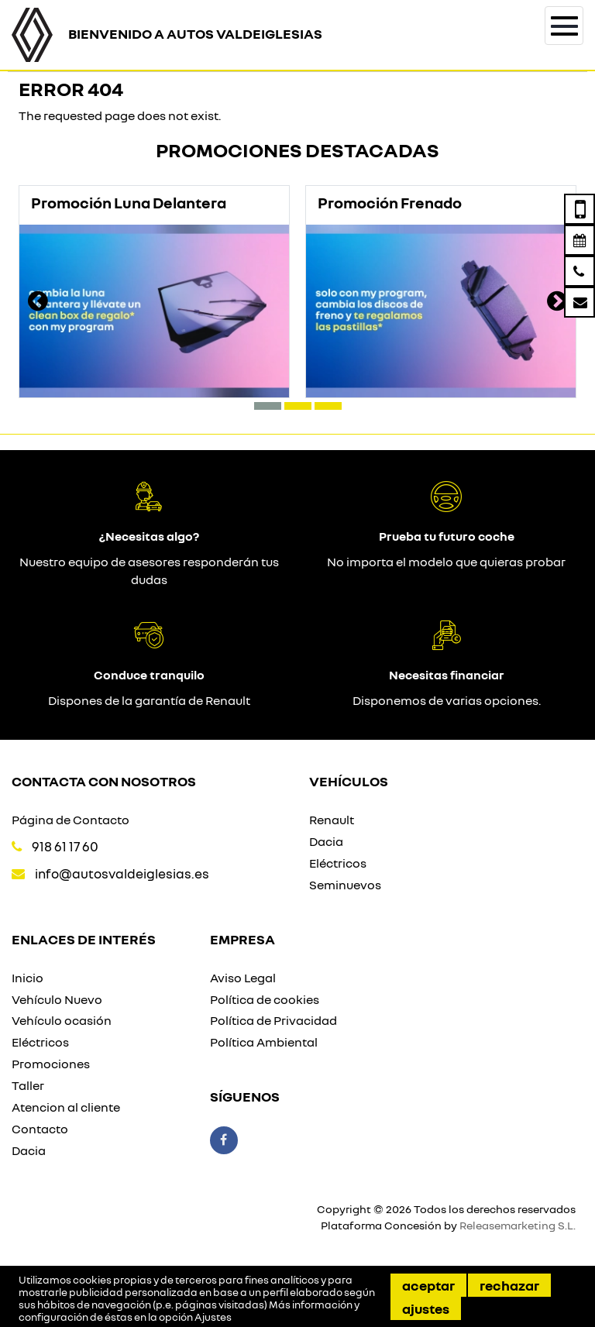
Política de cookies (264, 999)
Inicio (27, 977)
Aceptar (428, 1285)
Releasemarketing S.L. (517, 1225)
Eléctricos (337, 863)
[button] (268, 406)
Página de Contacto (70, 819)
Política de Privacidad (273, 1020)
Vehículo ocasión (62, 1020)
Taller (28, 1085)
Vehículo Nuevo (57, 999)
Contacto (40, 1128)
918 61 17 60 (65, 846)
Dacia (326, 841)
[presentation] (38, 303)
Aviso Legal (243, 977)
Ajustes (425, 1308)
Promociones (51, 1063)
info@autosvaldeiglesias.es (122, 873)
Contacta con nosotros (104, 780)
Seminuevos (345, 884)
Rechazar (509, 1285)
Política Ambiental (264, 1042)
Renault (331, 819)
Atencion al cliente (66, 1107)
